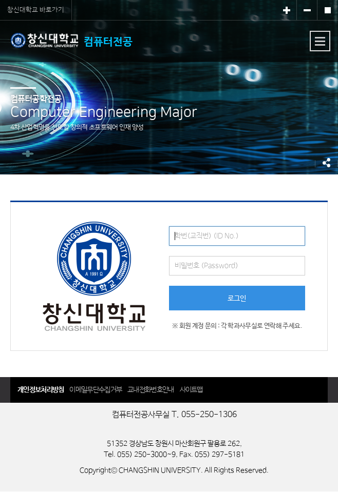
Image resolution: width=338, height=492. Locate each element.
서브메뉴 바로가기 (0, 0)
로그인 (237, 298)
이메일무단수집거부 (95, 390)
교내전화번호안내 (150, 390)
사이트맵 (191, 390)
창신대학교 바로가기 (35, 10)
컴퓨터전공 (71, 40)
